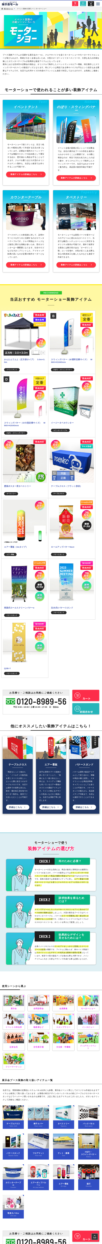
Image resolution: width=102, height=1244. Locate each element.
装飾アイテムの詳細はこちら (24, 176)
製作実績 (76, 1090)
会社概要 (25, 1097)
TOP (94, 1238)
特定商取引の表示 (76, 1105)
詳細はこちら (15, 630)
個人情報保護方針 (25, 1105)
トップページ (51, 1083)
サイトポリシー (77, 1097)
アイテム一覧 (25, 1090)
